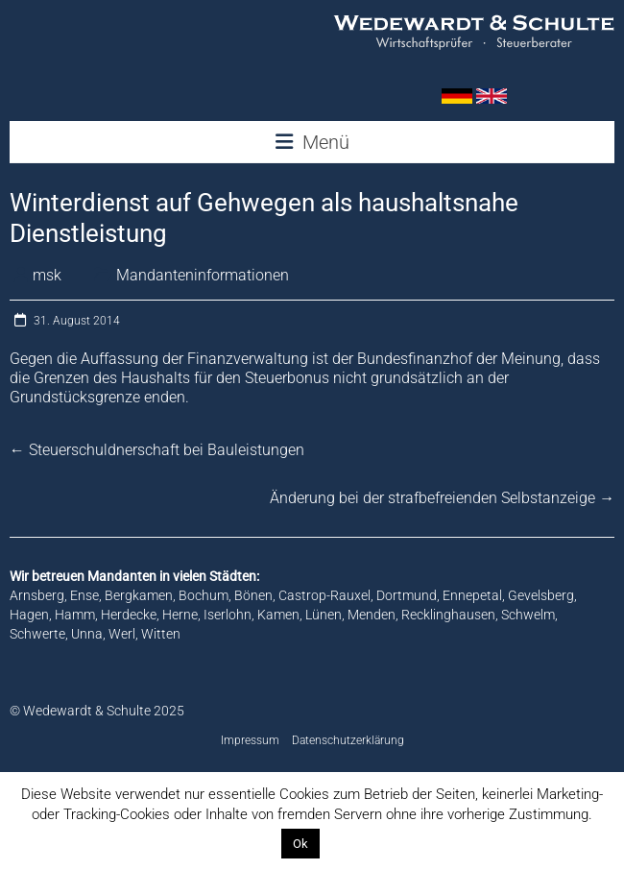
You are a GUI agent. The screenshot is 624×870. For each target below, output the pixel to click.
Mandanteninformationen (202, 275)
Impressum (250, 740)
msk (47, 275)
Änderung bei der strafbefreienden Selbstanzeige (442, 498)
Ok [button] (300, 843)
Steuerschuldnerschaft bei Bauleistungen (157, 450)
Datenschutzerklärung (348, 740)
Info (336, 843)
